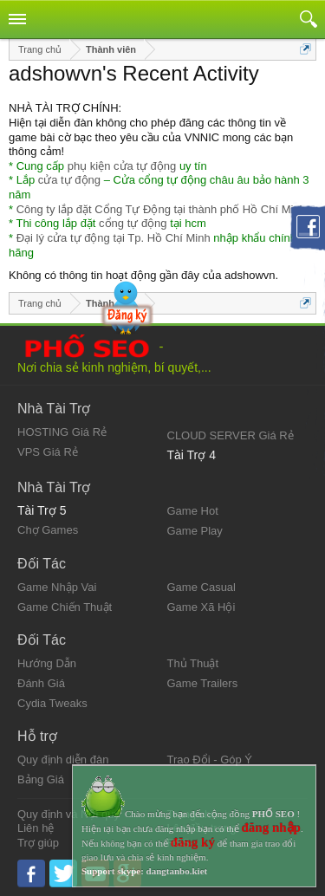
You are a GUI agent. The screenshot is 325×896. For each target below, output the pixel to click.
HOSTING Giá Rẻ (62, 431)
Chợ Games (47, 529)
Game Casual (201, 587)
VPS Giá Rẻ (47, 451)
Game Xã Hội (201, 607)
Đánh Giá (41, 683)
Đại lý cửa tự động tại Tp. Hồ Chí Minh (113, 237)
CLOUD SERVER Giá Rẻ (230, 435)
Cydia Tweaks (52, 703)
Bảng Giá (40, 779)
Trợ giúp (38, 842)
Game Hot (192, 510)
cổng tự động (133, 223)
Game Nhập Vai (56, 587)
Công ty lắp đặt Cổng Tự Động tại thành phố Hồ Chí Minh (161, 209)
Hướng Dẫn (46, 663)
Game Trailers (202, 683)
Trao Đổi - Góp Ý (210, 759)
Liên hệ (35, 827)
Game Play (195, 530)
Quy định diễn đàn (62, 759)
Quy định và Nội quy (68, 814)
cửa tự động (69, 179)
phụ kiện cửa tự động (122, 165)
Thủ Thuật (193, 663)
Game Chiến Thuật (64, 607)
